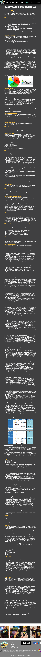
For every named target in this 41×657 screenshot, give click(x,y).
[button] (33, 2)
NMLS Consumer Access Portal (15, 655)
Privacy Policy (28, 655)
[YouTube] (37, 643)
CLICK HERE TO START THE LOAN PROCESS (26, 643)
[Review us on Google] (40, 643)
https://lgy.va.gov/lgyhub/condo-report (13, 377)
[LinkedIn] (38, 643)
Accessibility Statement (22, 655)
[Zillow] (35, 643)
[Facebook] (34, 643)
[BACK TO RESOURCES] (20, 619)
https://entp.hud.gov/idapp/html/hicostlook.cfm (15, 315)
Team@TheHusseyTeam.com (14, 642)
